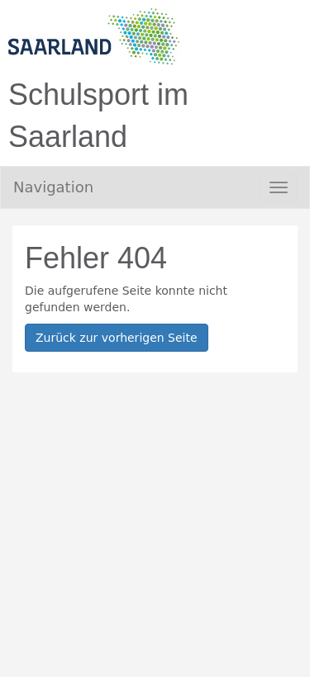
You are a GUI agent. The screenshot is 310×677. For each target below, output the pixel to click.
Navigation (53, 187)
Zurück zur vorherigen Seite (117, 337)
